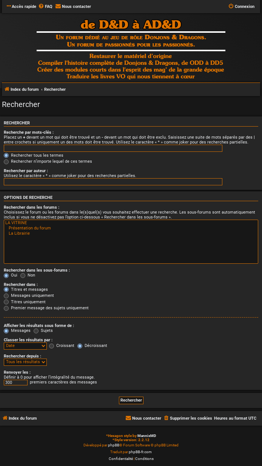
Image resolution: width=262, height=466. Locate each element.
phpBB (113, 445)
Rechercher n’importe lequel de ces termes (48, 161)
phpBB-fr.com (140, 452)
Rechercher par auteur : (26, 170)
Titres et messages (26, 289)
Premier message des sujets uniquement (46, 308)
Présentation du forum (131, 228)
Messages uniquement (29, 295)
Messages (17, 330)
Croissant (61, 345)
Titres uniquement (25, 301)
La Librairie (131, 233)
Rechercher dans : (21, 284)
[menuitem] (45, 6)
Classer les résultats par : (28, 340)
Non (27, 275)
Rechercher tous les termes (33, 155)
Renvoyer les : (17, 372)
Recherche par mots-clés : (29, 132)
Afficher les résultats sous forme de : (39, 325)
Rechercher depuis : (22, 356)
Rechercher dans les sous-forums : (37, 270)
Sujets (43, 330)
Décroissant (92, 345)
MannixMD (146, 436)
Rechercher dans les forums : (31, 207)
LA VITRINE (131, 223)
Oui (10, 275)
